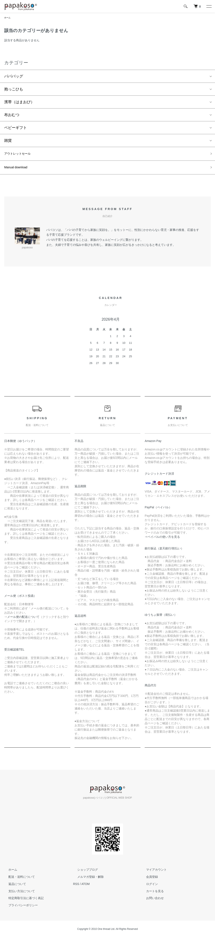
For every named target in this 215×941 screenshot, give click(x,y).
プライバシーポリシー (19, 908)
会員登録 (148, 880)
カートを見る (151, 894)
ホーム (8, 17)
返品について (13, 887)
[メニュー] (208, 6)
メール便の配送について (23, 620)
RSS (76, 887)
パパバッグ (13, 77)
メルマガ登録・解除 (86, 880)
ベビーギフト (15, 128)
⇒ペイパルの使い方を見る (162, 540)
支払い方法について (17, 894)
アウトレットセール (21, 155)
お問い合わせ (151, 901)
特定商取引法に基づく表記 (21, 901)
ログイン (148, 887)
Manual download (19, 170)
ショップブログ (83, 873)
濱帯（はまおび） (19, 103)
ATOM (85, 887)
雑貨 (8, 141)
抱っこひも (13, 90)
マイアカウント (152, 873)
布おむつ (11, 116)
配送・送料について (17, 880)
